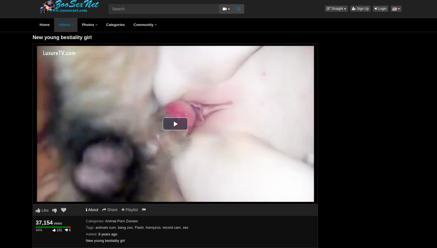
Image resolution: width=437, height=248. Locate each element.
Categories (115, 25)
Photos (90, 25)
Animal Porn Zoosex (121, 221)
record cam (171, 227)
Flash (139, 227)
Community (145, 25)
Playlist (130, 210)
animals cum (106, 227)
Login (381, 9)
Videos (65, 25)
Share (110, 210)
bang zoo (125, 227)
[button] (336, 9)
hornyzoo (153, 227)
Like (42, 210)
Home (45, 25)
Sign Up (360, 9)
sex (185, 227)
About (92, 210)
